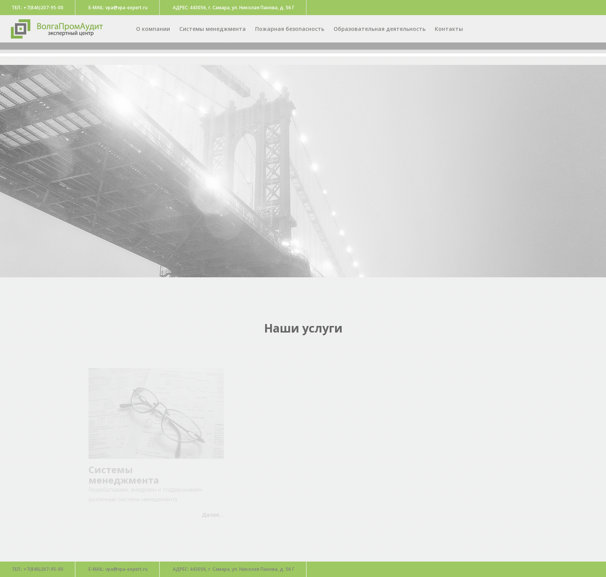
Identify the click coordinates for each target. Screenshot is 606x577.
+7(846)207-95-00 (37, 569)
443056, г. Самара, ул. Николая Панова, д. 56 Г (233, 569)
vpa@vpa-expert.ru (118, 569)
